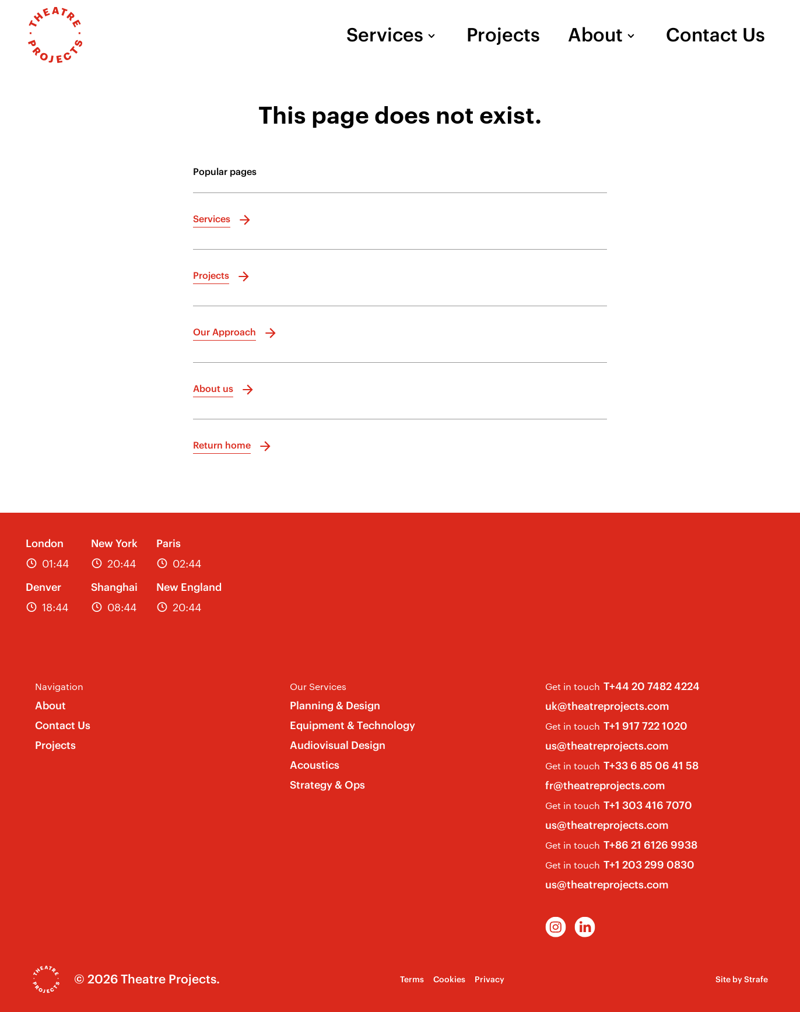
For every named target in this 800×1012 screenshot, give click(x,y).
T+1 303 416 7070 (647, 805)
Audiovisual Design (337, 745)
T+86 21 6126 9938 (650, 845)
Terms (412, 979)
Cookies (449, 979)
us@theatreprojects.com (607, 745)
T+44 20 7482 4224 (651, 686)
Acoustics (314, 765)
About (595, 35)
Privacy (489, 979)
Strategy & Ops (327, 785)
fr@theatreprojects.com (605, 785)
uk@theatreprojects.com (607, 706)
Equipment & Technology (352, 725)
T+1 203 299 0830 (648, 864)
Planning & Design (335, 705)
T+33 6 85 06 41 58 (651, 765)
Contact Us (715, 35)
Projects (503, 35)
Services (384, 35)
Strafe (756, 979)
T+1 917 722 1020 (645, 726)
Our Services (318, 686)
